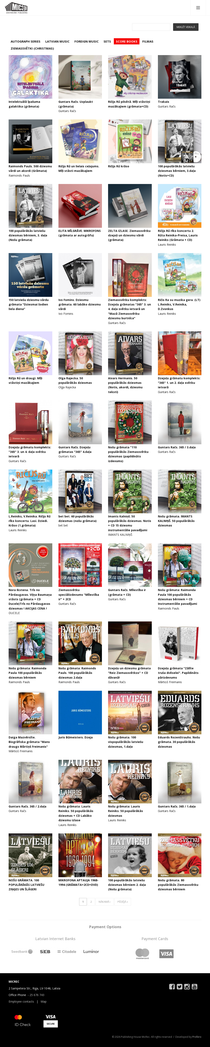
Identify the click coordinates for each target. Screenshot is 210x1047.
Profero (196, 1037)
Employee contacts (21, 1001)
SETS (107, 41)
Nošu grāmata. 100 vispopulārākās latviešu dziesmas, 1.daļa (125, 742)
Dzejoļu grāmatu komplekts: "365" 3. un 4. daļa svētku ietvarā (30, 451)
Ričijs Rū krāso (118, 166)
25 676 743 (37, 995)
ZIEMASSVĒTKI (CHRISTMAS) (32, 48)
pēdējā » (123, 902)
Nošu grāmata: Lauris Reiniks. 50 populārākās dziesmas (125, 811)
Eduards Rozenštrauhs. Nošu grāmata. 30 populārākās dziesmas (179, 742)
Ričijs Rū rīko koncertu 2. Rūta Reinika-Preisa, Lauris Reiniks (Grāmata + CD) (178, 235)
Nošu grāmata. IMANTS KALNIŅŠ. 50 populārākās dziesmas (176, 521)
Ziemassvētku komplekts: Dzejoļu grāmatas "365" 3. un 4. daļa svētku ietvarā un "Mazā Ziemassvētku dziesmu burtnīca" (129, 309)
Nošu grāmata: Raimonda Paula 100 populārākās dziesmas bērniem (27, 672)
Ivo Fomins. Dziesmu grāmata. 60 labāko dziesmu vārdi (79, 304)
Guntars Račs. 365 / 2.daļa (27, 806)
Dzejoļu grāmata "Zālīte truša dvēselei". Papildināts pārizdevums (178, 672)
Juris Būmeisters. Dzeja (75, 737)
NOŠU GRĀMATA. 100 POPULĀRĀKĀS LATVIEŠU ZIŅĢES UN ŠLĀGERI (26, 884)
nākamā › (105, 902)
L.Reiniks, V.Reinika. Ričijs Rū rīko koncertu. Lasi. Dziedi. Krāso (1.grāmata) (29, 521)
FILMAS (147, 41)
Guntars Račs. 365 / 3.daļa (177, 447)
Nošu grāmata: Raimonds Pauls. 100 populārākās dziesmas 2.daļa (77, 672)
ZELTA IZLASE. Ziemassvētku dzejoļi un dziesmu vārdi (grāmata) (129, 235)
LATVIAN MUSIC (57, 41)
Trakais (163, 102)
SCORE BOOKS (126, 41)
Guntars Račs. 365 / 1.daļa (177, 806)
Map (44, 1001)
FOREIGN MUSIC (86, 41)
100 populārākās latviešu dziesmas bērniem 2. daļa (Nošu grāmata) (127, 884)
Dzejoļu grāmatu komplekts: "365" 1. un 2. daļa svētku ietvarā (179, 382)
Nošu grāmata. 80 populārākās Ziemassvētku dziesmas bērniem (178, 884)
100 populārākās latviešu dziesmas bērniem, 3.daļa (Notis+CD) (177, 170)
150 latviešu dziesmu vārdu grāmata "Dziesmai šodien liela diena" (29, 304)
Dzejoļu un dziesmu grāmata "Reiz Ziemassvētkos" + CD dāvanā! (129, 672)
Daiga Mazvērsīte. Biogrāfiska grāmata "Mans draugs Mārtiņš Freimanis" (29, 742)
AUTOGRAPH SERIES (25, 41)
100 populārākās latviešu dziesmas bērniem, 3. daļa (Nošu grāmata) (28, 235)
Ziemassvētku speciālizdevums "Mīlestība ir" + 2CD (78, 594)
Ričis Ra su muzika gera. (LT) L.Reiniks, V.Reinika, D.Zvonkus (179, 304)
